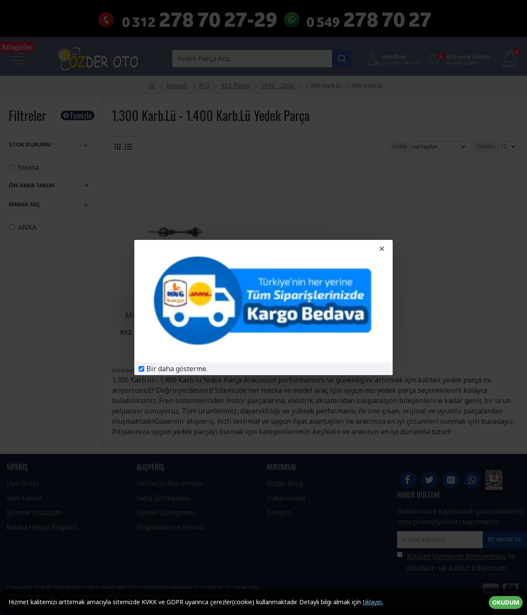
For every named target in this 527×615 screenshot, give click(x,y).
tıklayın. (373, 602)
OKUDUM (505, 602)
